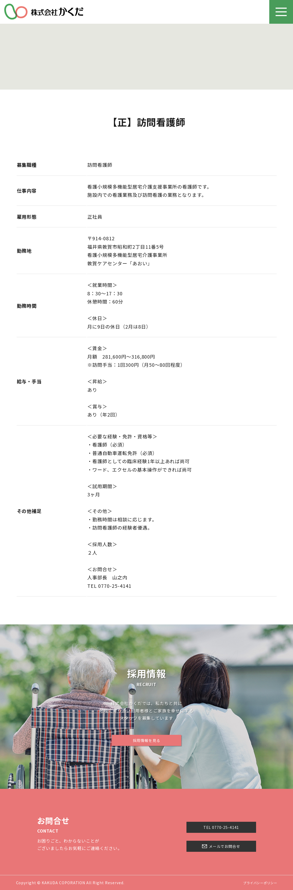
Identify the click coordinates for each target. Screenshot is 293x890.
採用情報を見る (146, 740)
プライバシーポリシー (257, 882)
